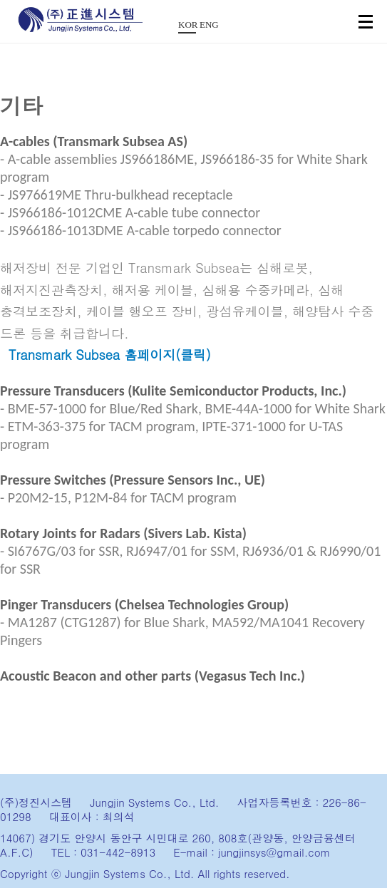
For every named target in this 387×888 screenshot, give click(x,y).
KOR (187, 24)
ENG (208, 24)
